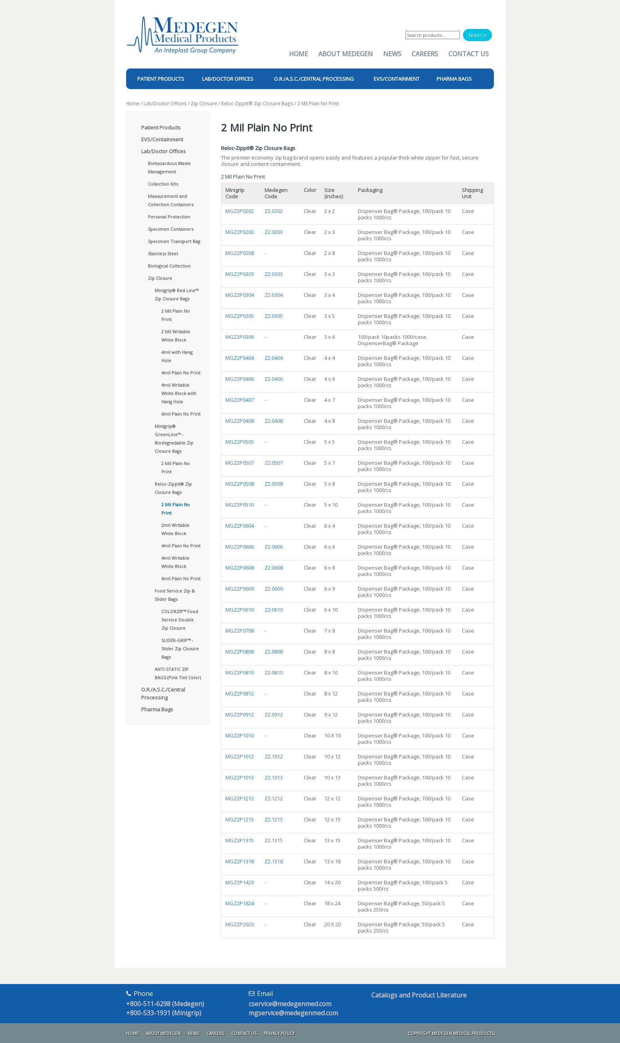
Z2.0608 (274, 567)
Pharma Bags (157, 709)
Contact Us (468, 53)
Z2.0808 (274, 651)
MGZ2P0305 (239, 315)
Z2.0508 (274, 483)
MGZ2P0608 (239, 567)
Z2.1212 (274, 798)
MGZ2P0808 (239, 651)
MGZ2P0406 (239, 378)
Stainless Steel (163, 253)
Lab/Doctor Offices (165, 103)
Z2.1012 (274, 756)
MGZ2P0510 (239, 504)
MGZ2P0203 (239, 232)
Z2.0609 (274, 588)
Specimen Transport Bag (174, 241)
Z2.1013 (274, 777)
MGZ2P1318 (239, 861)
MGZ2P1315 (239, 840)
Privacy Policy (279, 1033)
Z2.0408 (274, 420)
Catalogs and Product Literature (419, 995)
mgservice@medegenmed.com (293, 1013)
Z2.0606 (274, 546)
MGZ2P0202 (239, 211)
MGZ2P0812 (239, 693)
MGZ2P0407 (239, 399)
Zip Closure (204, 103)
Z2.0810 (274, 672)
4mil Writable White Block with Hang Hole (179, 393)
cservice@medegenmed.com (290, 1003)
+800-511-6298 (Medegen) (165, 1003)
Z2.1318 (274, 861)
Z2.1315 (274, 840)
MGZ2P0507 (239, 462)
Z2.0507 (274, 462)
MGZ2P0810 (239, 672)
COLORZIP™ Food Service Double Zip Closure (179, 619)
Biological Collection (169, 266)
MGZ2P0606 (239, 546)
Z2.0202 (274, 211)
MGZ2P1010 (239, 735)
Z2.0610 (274, 609)
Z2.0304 (274, 294)
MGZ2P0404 (239, 357)
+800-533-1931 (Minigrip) (163, 1013)
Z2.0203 (274, 232)
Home (298, 53)
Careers (425, 53)
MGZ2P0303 (239, 273)
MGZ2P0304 (239, 294)
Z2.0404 (274, 357)
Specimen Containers (170, 229)
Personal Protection (169, 217)
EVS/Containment (162, 139)
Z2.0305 (274, 315)
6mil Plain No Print (180, 414)
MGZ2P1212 (239, 798)
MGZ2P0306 (239, 336)
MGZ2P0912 (239, 714)
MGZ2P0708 (239, 630)
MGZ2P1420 (239, 882)
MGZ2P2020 (239, 924)
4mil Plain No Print (180, 373)
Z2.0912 (274, 714)
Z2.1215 (274, 819)
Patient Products (161, 127)
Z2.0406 (274, 378)
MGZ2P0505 (239, 441)
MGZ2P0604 (239, 525)
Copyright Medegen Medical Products (451, 1033)
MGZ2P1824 (239, 903)
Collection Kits (163, 184)
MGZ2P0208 (239, 252)
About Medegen (345, 53)
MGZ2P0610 (239, 609)
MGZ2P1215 (239, 819)
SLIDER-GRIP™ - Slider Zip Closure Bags (180, 648)
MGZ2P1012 (239, 756)
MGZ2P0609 (239, 588)
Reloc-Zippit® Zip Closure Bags (257, 103)
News (392, 53)
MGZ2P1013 (239, 777)
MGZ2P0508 (239, 483)
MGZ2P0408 (239, 420)
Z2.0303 (274, 273)
